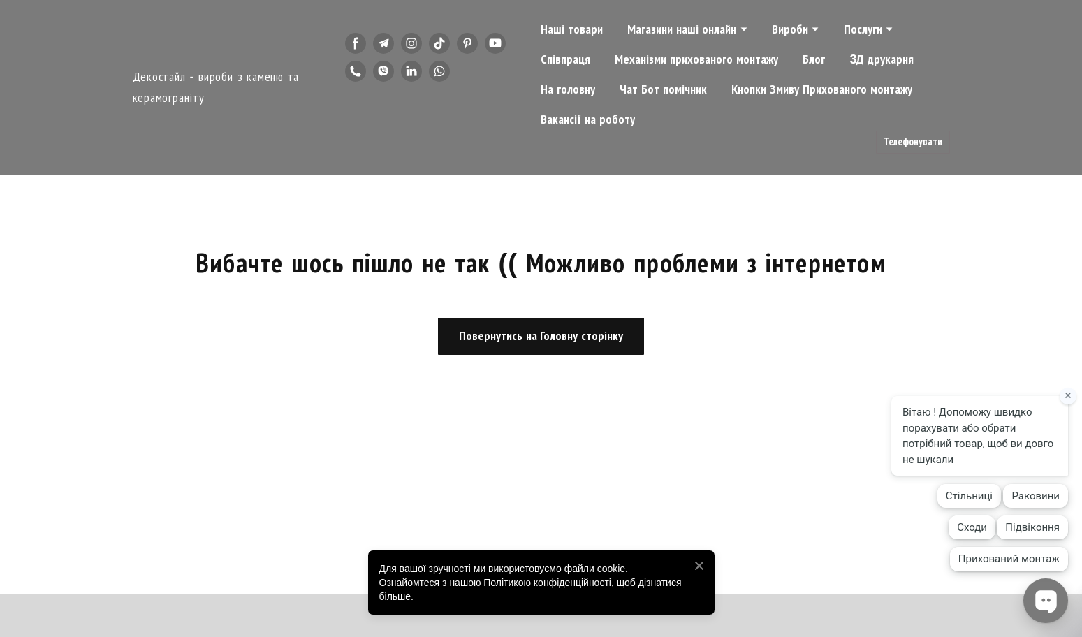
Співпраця (565, 59)
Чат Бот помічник (663, 89)
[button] (355, 43)
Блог (814, 59)
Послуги (863, 29)
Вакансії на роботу (588, 119)
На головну (568, 89)
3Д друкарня (881, 59)
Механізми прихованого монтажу (696, 59)
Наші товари (572, 29)
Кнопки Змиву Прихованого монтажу (821, 89)
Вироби (790, 29)
